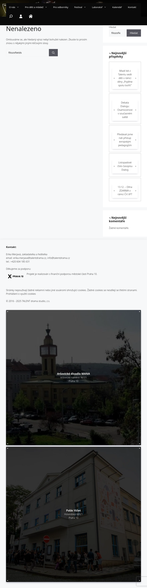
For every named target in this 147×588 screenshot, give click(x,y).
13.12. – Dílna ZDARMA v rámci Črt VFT (125, 191)
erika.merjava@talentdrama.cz (29, 258)
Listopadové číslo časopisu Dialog (125, 166)
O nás (15, 7)
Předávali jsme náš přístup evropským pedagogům (125, 140)
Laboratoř (100, 7)
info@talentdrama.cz (58, 258)
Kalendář (117, 7)
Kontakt (132, 7)
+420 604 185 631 (20, 262)
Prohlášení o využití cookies (21, 294)
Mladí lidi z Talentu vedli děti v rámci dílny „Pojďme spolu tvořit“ (125, 78)
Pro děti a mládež (37, 7)
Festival (81, 7)
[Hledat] (53, 52)
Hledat (112, 27)
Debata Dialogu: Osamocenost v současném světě (125, 110)
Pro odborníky (60, 7)
